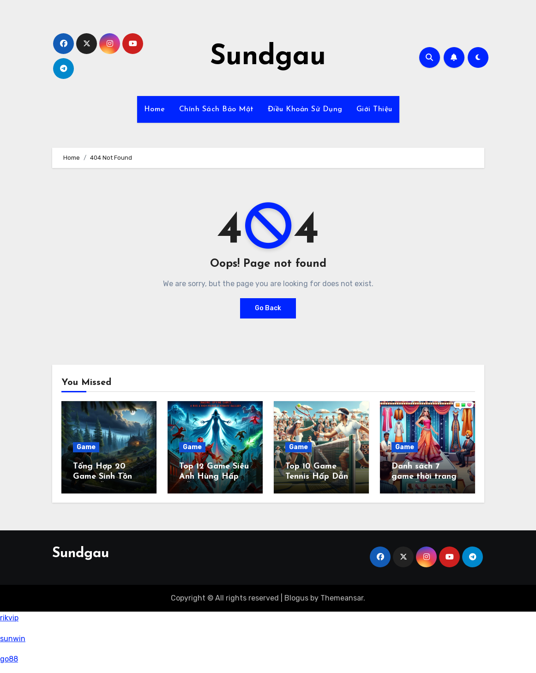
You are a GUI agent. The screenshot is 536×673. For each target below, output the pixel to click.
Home (154, 109)
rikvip (9, 617)
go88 (9, 659)
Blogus (296, 598)
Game (86, 447)
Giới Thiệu (374, 109)
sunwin (12, 638)
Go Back (268, 308)
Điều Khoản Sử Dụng (305, 109)
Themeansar (341, 598)
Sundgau (268, 57)
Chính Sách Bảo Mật (216, 109)
